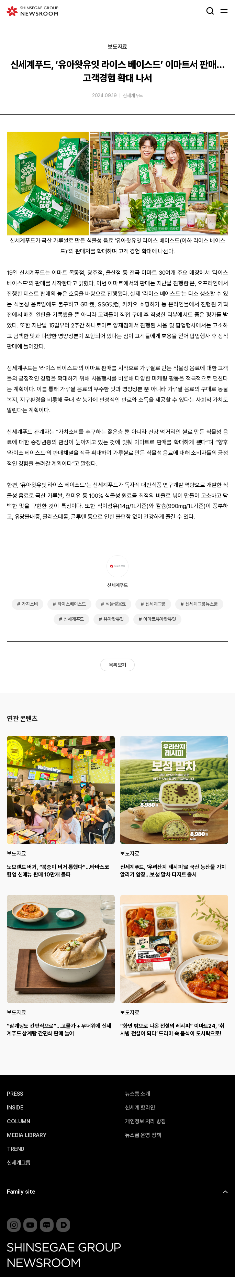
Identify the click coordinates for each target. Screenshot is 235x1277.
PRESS (15, 1094)
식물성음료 (115, 604)
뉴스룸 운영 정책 (143, 1135)
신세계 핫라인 (140, 1108)
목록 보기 (117, 665)
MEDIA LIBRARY (26, 1135)
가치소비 (30, 604)
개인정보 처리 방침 (145, 1121)
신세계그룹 (155, 604)
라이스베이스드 (71, 604)
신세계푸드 (133, 95)
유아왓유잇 (113, 619)
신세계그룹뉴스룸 (201, 604)
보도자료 (117, 47)
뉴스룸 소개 (137, 1094)
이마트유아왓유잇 (159, 619)
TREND (15, 1149)
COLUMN (18, 1121)
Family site (21, 1191)
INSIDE (15, 1108)
